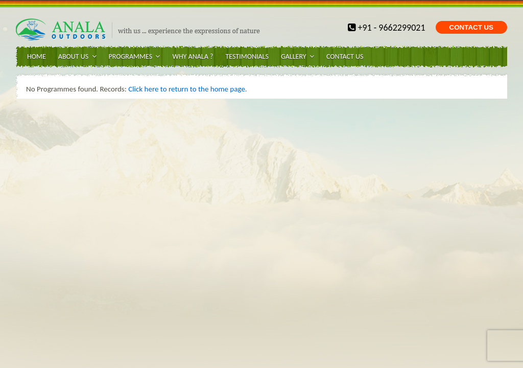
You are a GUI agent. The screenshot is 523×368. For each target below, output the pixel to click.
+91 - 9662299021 (386, 27)
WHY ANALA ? (192, 56)
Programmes (134, 56)
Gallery (297, 56)
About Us (77, 56)
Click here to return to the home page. (187, 89)
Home (36, 56)
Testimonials (246, 56)
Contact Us (344, 56)
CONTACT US (471, 27)
